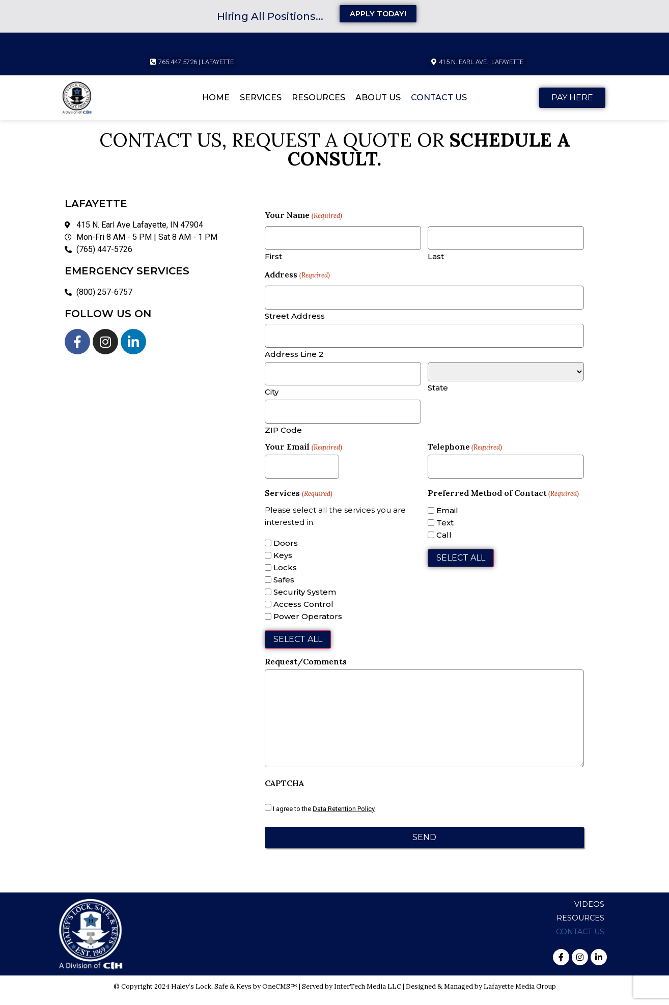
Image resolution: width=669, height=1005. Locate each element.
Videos (589, 911)
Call (444, 543)
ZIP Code (283, 436)
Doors (285, 551)
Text (445, 531)
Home (216, 98)
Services (261, 98)
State (438, 391)
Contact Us (439, 98)
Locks (285, 576)
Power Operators (307, 625)
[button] (477, 62)
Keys (282, 564)
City (271, 397)
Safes (283, 588)
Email (447, 519)
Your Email (303, 454)
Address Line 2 (294, 358)
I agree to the (324, 817)
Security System (304, 600)
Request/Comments (306, 669)
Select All (297, 647)
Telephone (465, 454)
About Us (378, 98)
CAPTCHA (284, 792)
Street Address (295, 319)
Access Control (303, 613)
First (273, 258)
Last (436, 258)
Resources (318, 98)
